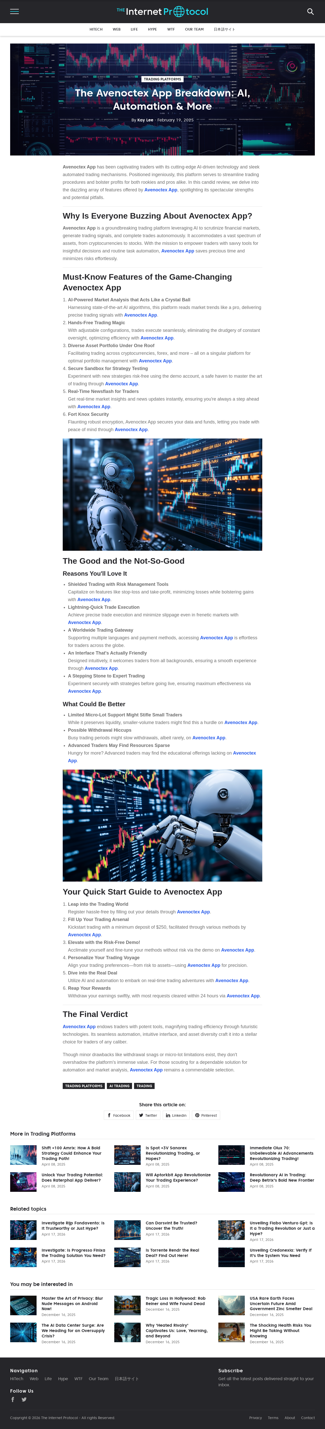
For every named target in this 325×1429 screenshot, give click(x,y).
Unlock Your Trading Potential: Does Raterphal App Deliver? (72, 1177)
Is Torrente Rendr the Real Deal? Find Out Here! (172, 1253)
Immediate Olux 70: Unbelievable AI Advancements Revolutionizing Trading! (282, 1153)
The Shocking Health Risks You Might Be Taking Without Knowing (280, 1330)
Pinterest (206, 1115)
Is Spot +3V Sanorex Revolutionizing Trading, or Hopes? (173, 1153)
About (290, 1418)
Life (134, 29)
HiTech (96, 29)
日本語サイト (224, 29)
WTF (171, 29)
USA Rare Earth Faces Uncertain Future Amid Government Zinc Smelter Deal (281, 1303)
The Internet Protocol (59, 1418)
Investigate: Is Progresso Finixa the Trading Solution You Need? (74, 1253)
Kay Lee (142, 119)
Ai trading (119, 1086)
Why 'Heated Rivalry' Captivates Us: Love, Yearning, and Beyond (177, 1330)
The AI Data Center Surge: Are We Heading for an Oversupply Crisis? (73, 1330)
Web (117, 29)
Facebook (118, 1115)
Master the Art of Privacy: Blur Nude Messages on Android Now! (72, 1303)
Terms (273, 1418)
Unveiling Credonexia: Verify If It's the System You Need (281, 1253)
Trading (144, 1086)
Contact (308, 1418)
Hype (152, 29)
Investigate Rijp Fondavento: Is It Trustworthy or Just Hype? (73, 1225)
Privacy (255, 1418)
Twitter (148, 1115)
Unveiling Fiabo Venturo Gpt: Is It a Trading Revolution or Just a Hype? (282, 1228)
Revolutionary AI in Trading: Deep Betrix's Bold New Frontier (282, 1177)
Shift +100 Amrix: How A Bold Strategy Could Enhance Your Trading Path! (72, 1153)
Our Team (194, 29)
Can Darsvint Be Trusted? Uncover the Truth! (171, 1225)
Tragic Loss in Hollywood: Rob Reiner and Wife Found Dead (176, 1301)
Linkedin (176, 1115)
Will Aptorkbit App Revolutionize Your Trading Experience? (178, 1177)
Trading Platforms (162, 79)
